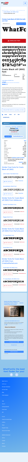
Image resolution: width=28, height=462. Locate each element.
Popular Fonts (5, 427)
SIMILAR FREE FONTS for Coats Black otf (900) (13, 110)
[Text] (9, 23)
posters (18, 157)
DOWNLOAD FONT (14, 40)
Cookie (3, 440)
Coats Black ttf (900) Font (10, 267)
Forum (3, 416)
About (3, 443)
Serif (25, 140)
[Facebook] (11, 374)
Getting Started (5, 406)
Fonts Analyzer (5, 395)
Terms (3, 437)
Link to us (4, 384)
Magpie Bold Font (8, 217)
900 (18, 114)
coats (5, 114)
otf (14, 114)
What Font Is (4, 381)
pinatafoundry (6, 117)
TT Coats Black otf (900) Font (11, 279)
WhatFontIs (5, 10)
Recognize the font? (14, 341)
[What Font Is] (5, 3)
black (10, 114)
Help (3, 401)
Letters (3, 422)
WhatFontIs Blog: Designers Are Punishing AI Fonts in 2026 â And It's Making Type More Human (13, 303)
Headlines (21, 162)
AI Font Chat (4, 389)
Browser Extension (6, 386)
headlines (14, 157)
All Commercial (21, 10)
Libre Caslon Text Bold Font (10, 173)
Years (3, 425)
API (3, 412)
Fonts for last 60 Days (7, 419)
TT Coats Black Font (8, 235)
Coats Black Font (7, 247)
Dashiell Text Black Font (9, 204)
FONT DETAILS (8, 181)
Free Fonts (4, 409)
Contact (3, 446)
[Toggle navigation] (25, 3)
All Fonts (12, 10)
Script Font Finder (6, 430)
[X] (16, 374)
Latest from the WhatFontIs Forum (12, 320)
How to (3, 403)
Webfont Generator (14, 351)
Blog (3, 392)
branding (22, 157)
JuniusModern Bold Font (9, 186)
